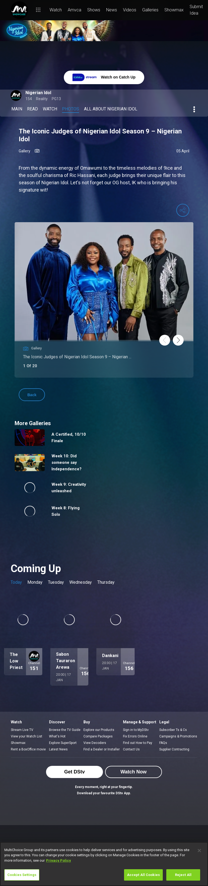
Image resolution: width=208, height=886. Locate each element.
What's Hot (57, 736)
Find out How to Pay (137, 743)
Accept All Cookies (143, 875)
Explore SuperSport (63, 743)
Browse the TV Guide (64, 730)
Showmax (18, 743)
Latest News (58, 749)
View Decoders (94, 743)
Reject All (183, 875)
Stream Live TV (22, 730)
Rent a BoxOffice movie (28, 749)
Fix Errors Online (135, 736)
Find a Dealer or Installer (101, 749)
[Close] (199, 851)
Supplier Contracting (174, 749)
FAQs (163, 743)
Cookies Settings (21, 875)
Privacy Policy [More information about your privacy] (58, 860)
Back (31, 395)
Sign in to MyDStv (136, 730)
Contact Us (131, 749)
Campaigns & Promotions (178, 736)
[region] (104, 864)
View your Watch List (26, 736)
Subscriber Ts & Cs (173, 730)
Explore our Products (98, 730)
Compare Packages (98, 736)
